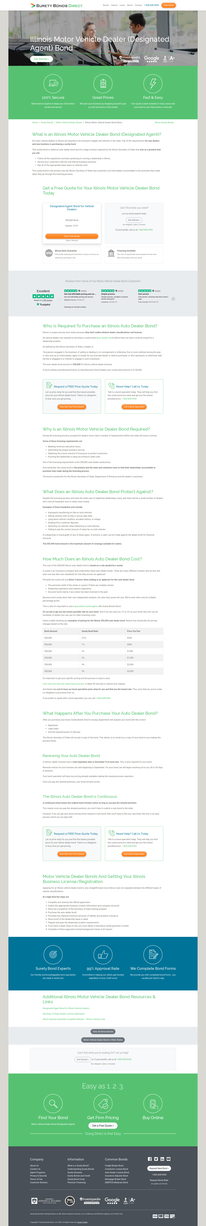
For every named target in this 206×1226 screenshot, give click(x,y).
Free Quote (169, 5)
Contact (138, 5)
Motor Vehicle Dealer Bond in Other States (103, 1040)
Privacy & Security (38, 1176)
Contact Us (35, 1169)
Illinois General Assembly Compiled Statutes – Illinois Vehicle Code (74, 1019)
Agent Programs (37, 1172)
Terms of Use (36, 1179)
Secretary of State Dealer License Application (64, 1014)
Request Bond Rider (159, 1180)
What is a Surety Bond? (78, 1165)
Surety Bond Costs (76, 1179)
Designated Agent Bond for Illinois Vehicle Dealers (66, 1008)
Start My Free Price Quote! (72, 407)
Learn (122, 5)
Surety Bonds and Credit (79, 1176)
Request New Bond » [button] (159, 1168)
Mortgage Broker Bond (115, 1179)
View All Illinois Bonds (103, 1031)
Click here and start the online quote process (63, 684)
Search (114, 5)
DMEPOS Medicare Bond (116, 1182)
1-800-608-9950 (151, 5)
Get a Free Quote (72, 236)
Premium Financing (77, 1182)
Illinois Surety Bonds (164, 122)
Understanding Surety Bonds (81, 1169)
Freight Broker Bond (114, 1165)
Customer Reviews (38, 1182)
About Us (34, 1165)
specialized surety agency (86, 606)
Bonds (106, 5)
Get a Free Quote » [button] (103, 1125)
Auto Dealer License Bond (117, 1172)
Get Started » (41, 59)
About (130, 5)
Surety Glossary (75, 1172)
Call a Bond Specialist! (134, 407)
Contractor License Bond (116, 1169)
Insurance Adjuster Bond (116, 1176)
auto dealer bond (105, 338)
